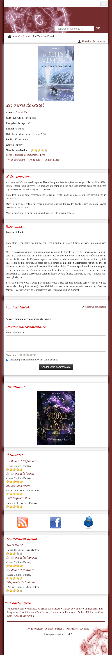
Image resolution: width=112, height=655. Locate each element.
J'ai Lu (80, 612)
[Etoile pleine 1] (32, 150)
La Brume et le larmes (20, 473)
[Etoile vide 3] (27, 354)
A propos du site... (54, 628)
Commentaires (52, 159)
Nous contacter (35, 628)
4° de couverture (16, 159)
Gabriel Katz (22, 112)
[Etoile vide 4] (31, 354)
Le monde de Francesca (63, 612)
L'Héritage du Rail (18, 498)
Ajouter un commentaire (94, 307)
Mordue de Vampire (72, 608)
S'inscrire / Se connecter (92, 41)
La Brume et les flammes (21, 461)
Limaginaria (91, 608)
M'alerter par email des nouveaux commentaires (32, 359)
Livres (26, 36)
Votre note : (12, 355)
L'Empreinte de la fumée (21, 582)
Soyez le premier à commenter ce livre (25, 155)
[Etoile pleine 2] (35, 150)
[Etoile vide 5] (45, 150)
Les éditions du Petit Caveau (34, 612)
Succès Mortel (14, 545)
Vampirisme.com (15, 608)
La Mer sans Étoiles (18, 486)
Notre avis (34, 159)
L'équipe (84, 628)
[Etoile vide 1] (20, 354)
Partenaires (71, 628)
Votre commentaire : (16, 332)
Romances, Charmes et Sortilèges (43, 608)
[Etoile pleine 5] (21, 469)
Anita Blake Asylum (24, 616)
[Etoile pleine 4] (42, 150)
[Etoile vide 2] (24, 354)
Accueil (16, 36)
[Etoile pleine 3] (39, 150)
